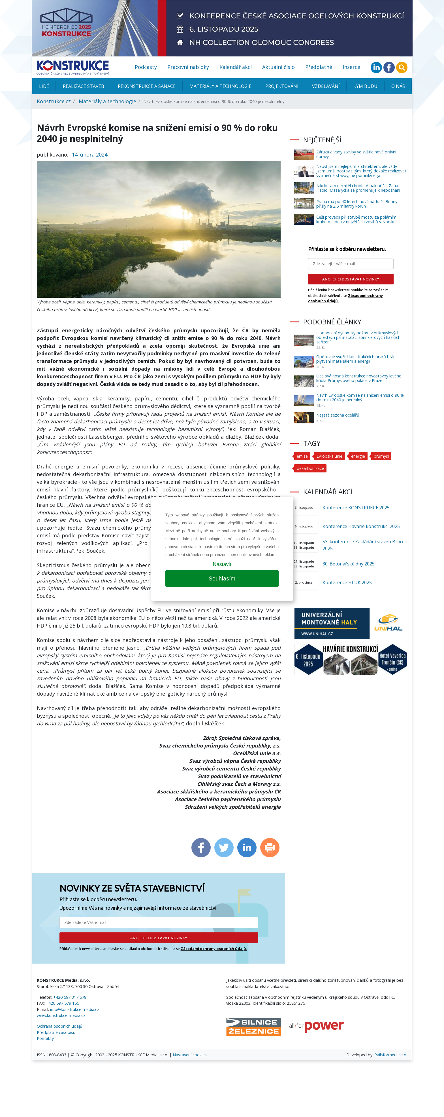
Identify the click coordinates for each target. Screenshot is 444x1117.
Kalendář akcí (235, 67)
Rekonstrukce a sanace (147, 86)
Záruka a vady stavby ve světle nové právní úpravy (356, 154)
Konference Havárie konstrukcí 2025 (361, 526)
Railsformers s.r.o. (390, 1054)
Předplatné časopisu (56, 1032)
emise (302, 456)
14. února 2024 (89, 154)
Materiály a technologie (220, 86)
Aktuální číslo (278, 67)
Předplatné (318, 67)
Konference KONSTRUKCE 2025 (356, 507)
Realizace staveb (83, 86)
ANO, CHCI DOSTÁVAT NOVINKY (158, 937)
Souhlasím (222, 578)
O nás (398, 86)
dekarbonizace (310, 468)
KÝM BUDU (365, 86)
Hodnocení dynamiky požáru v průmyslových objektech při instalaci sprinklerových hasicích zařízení (358, 337)
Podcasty (146, 67)
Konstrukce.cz (54, 101)
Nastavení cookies (190, 1054)
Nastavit (222, 564)
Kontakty (45, 1038)
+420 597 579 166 (62, 1003)
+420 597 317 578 (69, 997)
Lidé (44, 86)
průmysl (381, 456)
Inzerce (351, 67)
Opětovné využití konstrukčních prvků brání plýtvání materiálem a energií (356, 359)
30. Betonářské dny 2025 (349, 564)
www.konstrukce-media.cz (61, 1015)
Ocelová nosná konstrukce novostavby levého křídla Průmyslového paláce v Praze (359, 378)
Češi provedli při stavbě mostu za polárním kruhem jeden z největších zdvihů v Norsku (356, 219)
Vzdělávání (326, 86)
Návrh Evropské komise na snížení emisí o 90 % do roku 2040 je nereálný (360, 397)
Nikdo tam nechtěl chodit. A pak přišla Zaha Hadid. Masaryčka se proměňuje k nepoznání (358, 188)
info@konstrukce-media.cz (74, 1009)
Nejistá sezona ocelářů (337, 415)
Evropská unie (329, 456)
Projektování (281, 86)
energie (358, 456)
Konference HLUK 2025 (347, 582)
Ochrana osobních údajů (59, 1026)
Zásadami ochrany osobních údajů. (214, 948)
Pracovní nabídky (188, 67)
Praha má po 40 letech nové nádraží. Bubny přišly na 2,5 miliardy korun (356, 204)
